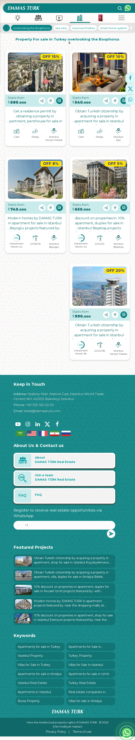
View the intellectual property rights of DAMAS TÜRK (62, 726)
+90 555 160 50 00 (40, 405)
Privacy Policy (56, 735)
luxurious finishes (84, 27)
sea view (62, 27)
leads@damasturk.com (42, 411)
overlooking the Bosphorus (32, 27)
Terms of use (82, 735)
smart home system (114, 27)
